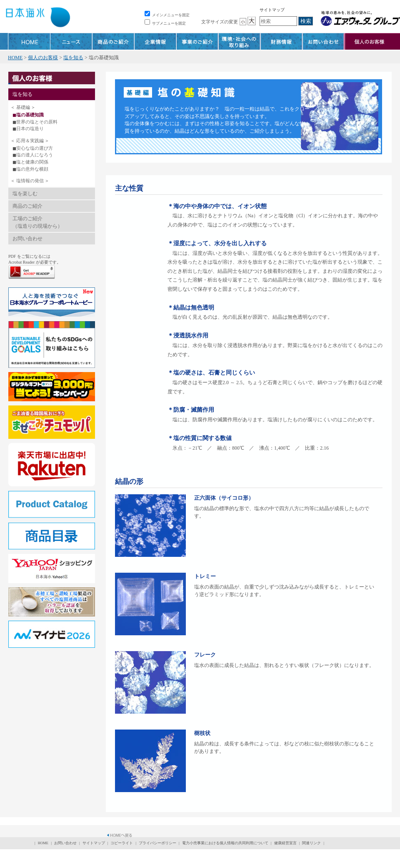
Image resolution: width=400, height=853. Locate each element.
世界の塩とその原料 (37, 121)
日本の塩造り (30, 128)
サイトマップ (272, 10)
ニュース (71, 41)
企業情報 (155, 41)
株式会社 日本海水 (37, 18)
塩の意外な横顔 (32, 168)
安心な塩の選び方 (34, 148)
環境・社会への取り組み (239, 41)
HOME (29, 41)
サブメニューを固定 (165, 23)
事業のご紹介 (197, 41)
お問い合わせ (323, 41)
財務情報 (281, 41)
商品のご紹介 (113, 41)
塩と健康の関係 (32, 161)
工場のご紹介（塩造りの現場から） (37, 222)
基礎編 (23, 107)
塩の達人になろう (34, 154)
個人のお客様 (43, 57)
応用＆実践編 (30, 140)
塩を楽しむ (25, 193)
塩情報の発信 (30, 180)
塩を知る (73, 57)
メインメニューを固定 (167, 15)
